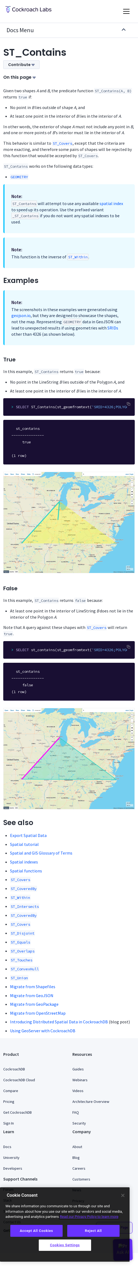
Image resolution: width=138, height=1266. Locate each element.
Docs (7, 1146)
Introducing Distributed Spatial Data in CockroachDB (59, 1021)
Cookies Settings (65, 1245)
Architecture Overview (90, 1101)
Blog (76, 1157)
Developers (12, 1168)
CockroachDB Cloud (19, 1079)
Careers (78, 1168)
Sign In (8, 1123)
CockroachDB (14, 1069)
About (77, 1146)
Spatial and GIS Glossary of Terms (41, 853)
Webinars (80, 1079)
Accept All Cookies (36, 1231)
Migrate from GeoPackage (34, 1004)
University (11, 1157)
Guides (78, 1069)
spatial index (111, 203)
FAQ (75, 1112)
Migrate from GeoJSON (31, 995)
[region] (65, 1224)
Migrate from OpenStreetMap (38, 1013)
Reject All (93, 1231)
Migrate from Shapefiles (32, 986)
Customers (81, 1179)
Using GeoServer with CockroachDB (42, 1030)
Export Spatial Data (28, 835)
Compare (10, 1090)
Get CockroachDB (17, 1112)
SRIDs (112, 328)
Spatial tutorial (24, 844)
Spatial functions (26, 870)
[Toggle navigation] (126, 11)
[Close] (123, 1195)
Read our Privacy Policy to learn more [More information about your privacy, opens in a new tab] (89, 1217)
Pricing (8, 1101)
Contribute (21, 64)
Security (79, 1123)
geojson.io (21, 315)
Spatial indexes (24, 862)
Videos (78, 1090)
